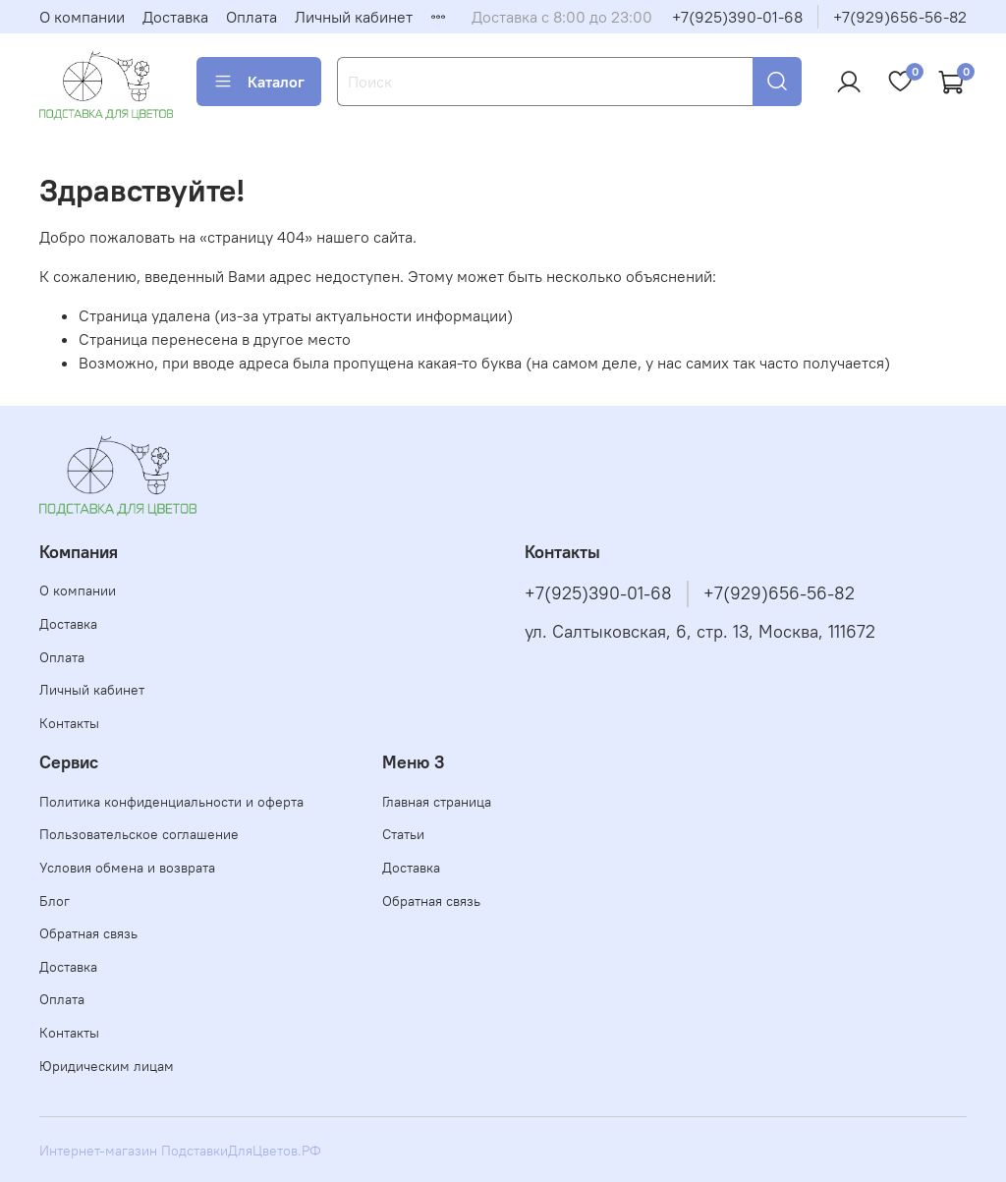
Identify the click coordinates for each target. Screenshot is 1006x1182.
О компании (82, 17)
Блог (54, 901)
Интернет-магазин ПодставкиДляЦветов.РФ (180, 1150)
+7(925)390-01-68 (737, 17)
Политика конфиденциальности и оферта (171, 802)
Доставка (175, 17)
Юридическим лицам (106, 1066)
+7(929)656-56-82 (900, 17)
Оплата (251, 17)
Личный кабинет (354, 17)
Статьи (403, 834)
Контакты (69, 723)
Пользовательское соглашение (139, 834)
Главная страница (436, 802)
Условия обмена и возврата (127, 867)
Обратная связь (88, 933)
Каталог (259, 81)
